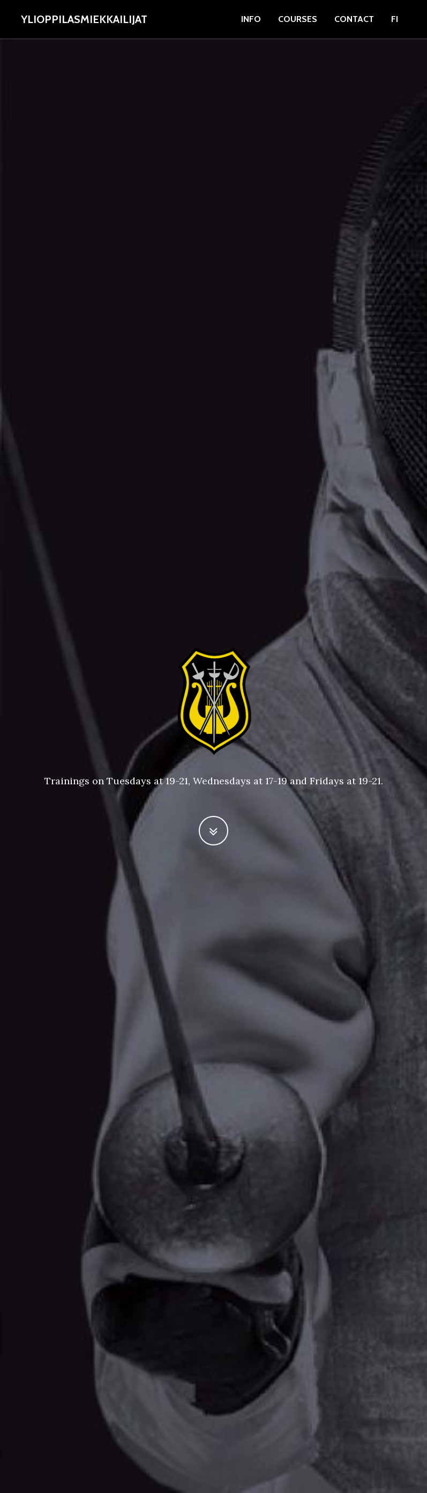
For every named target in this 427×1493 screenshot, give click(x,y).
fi (394, 19)
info (251, 19)
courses (297, 19)
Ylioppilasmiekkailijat (84, 19)
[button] (213, 830)
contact (354, 19)
